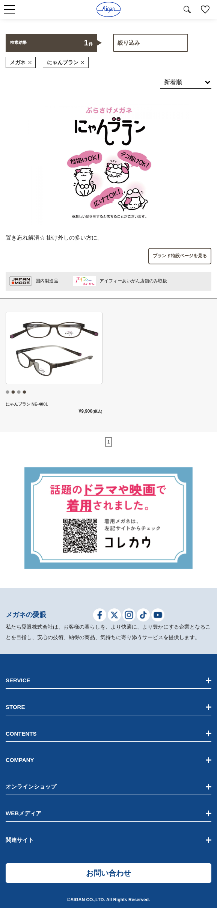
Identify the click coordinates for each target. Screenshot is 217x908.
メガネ (21, 62)
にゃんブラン (65, 62)
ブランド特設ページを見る (180, 255)
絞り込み (129, 42)
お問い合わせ (108, 873)
